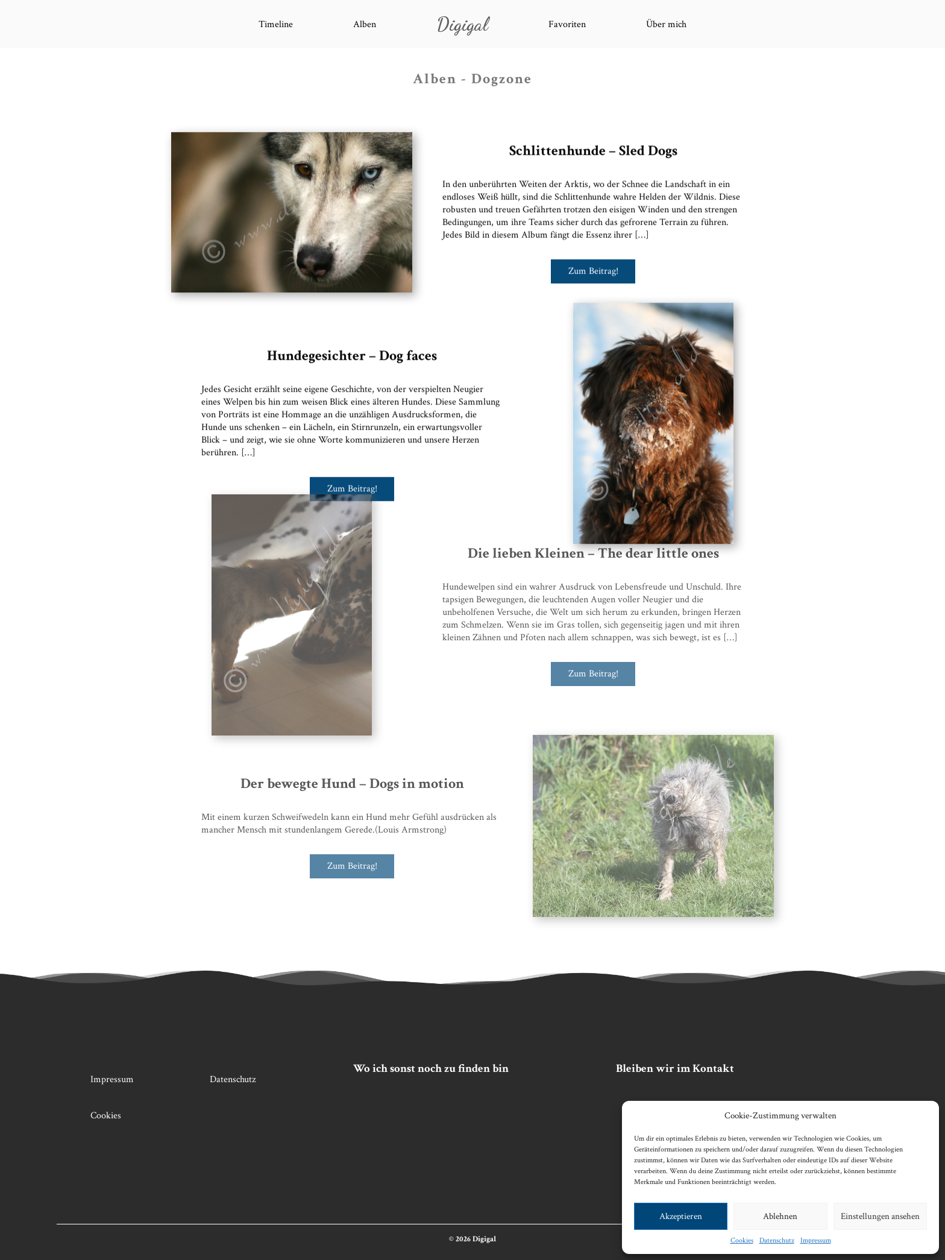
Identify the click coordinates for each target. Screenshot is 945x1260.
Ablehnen (780, 1216)
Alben (364, 24)
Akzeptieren (680, 1216)
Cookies (741, 1240)
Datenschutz (776, 1240)
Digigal (462, 24)
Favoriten (567, 24)
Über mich (666, 24)
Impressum (815, 1240)
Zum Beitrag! (593, 267)
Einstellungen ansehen (880, 1216)
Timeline (276, 24)
